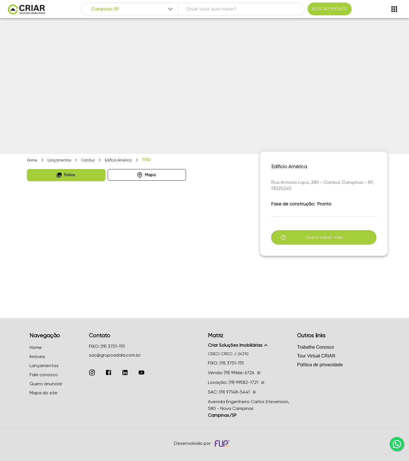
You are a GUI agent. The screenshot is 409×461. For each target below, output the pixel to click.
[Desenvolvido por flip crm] (223, 443)
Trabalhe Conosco (315, 347)
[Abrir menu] (394, 9)
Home (32, 160)
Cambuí (88, 160)
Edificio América (118, 160)
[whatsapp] (397, 444)
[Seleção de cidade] (132, 9)
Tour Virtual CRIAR (316, 355)
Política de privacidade (320, 364)
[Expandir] (170, 9)
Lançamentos (59, 160)
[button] (66, 175)
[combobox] (132, 9)
